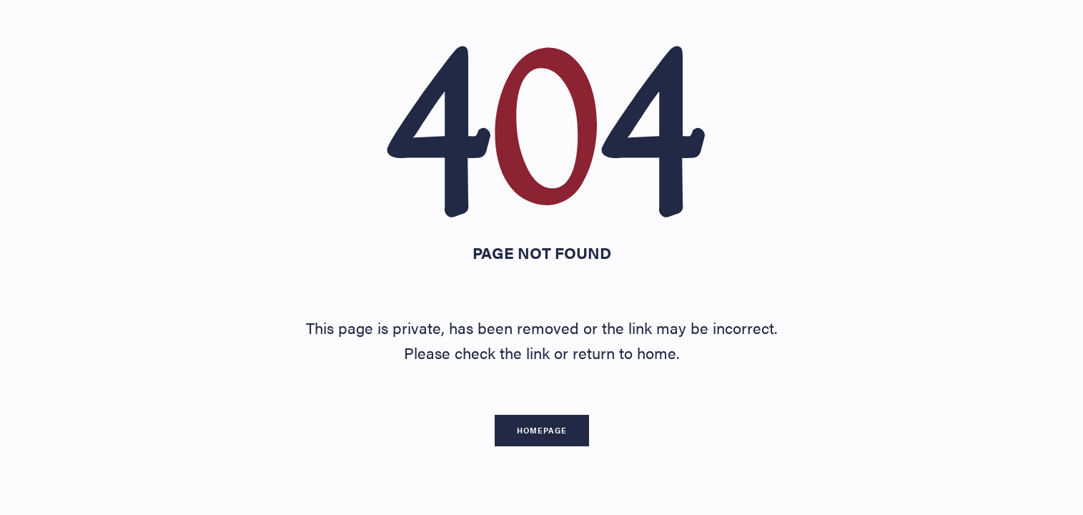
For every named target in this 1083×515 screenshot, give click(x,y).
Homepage (542, 430)
